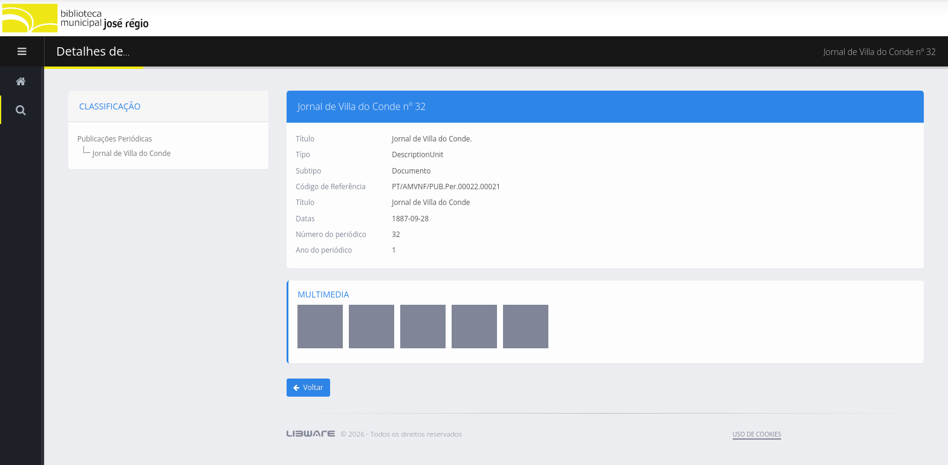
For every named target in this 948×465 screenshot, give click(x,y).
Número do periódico (331, 233)
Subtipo (308, 170)
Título (305, 138)
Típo (303, 154)
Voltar (308, 387)
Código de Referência (330, 185)
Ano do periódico (324, 250)
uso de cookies (757, 434)
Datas (305, 218)
